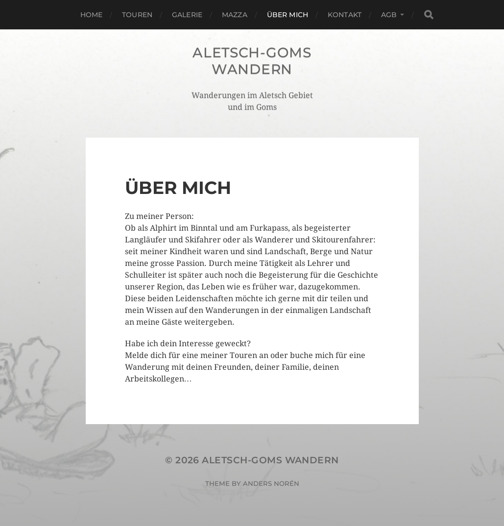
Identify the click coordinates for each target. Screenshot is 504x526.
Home (91, 14)
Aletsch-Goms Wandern (251, 60)
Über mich (287, 14)
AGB (389, 14)
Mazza (234, 14)
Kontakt (344, 14)
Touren (137, 14)
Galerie (187, 14)
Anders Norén (271, 483)
